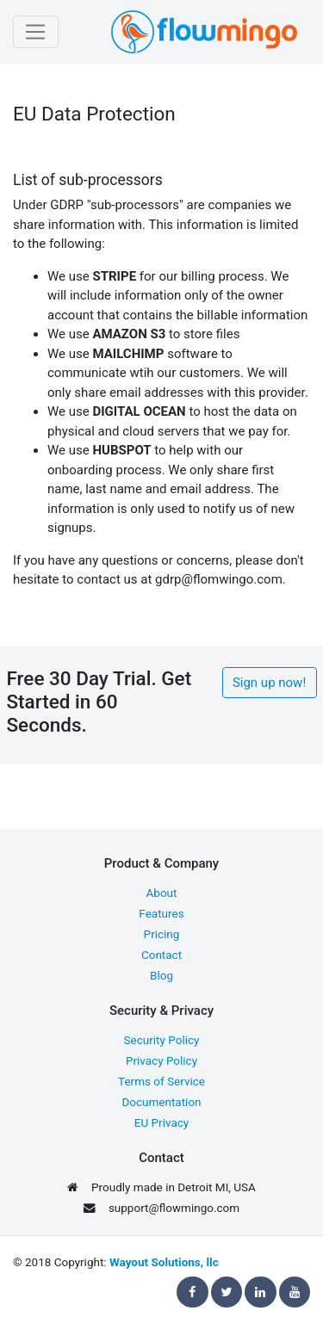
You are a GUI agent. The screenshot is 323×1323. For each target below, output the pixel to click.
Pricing (162, 934)
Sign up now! (269, 682)
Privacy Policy (161, 1060)
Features (161, 913)
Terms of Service (161, 1081)
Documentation (161, 1102)
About (161, 893)
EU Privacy (161, 1122)
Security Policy (162, 1040)
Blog (161, 975)
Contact (161, 954)
